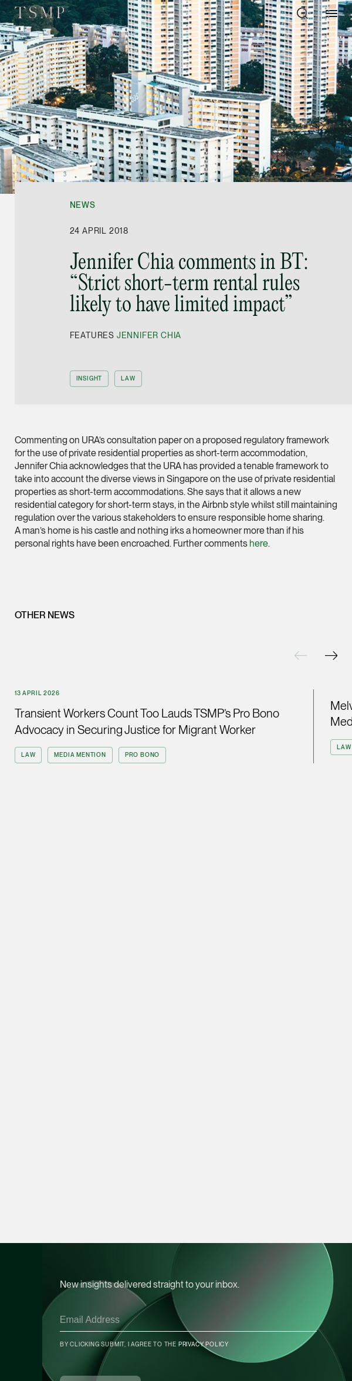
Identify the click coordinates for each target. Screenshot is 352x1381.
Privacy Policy (203, 1344)
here (258, 543)
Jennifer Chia (149, 335)
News (83, 205)
